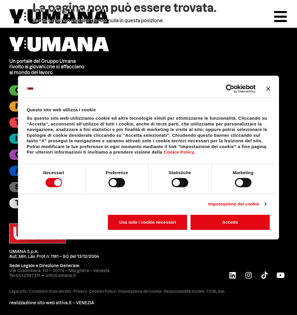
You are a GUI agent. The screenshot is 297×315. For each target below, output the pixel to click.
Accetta (230, 222)
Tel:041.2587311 (24, 275)
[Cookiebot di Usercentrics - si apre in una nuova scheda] (230, 88)
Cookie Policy (179, 152)
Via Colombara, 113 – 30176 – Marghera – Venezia (59, 270)
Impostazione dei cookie (233, 203)
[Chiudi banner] (268, 89)
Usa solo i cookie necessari (147, 222)
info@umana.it (61, 275)
